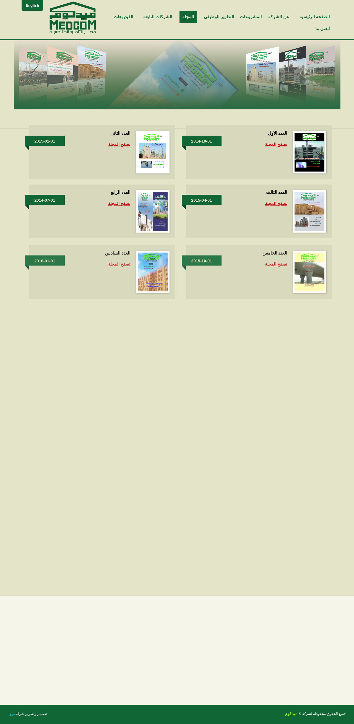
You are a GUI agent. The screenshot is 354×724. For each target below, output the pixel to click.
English (32, 5)
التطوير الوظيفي (219, 16)
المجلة (188, 16)
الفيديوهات (123, 16)
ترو (12, 713)
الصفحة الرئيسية (315, 16)
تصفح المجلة (276, 144)
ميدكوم (291, 713)
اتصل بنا (322, 28)
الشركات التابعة (157, 16)
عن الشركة (278, 16)
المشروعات (251, 16)
